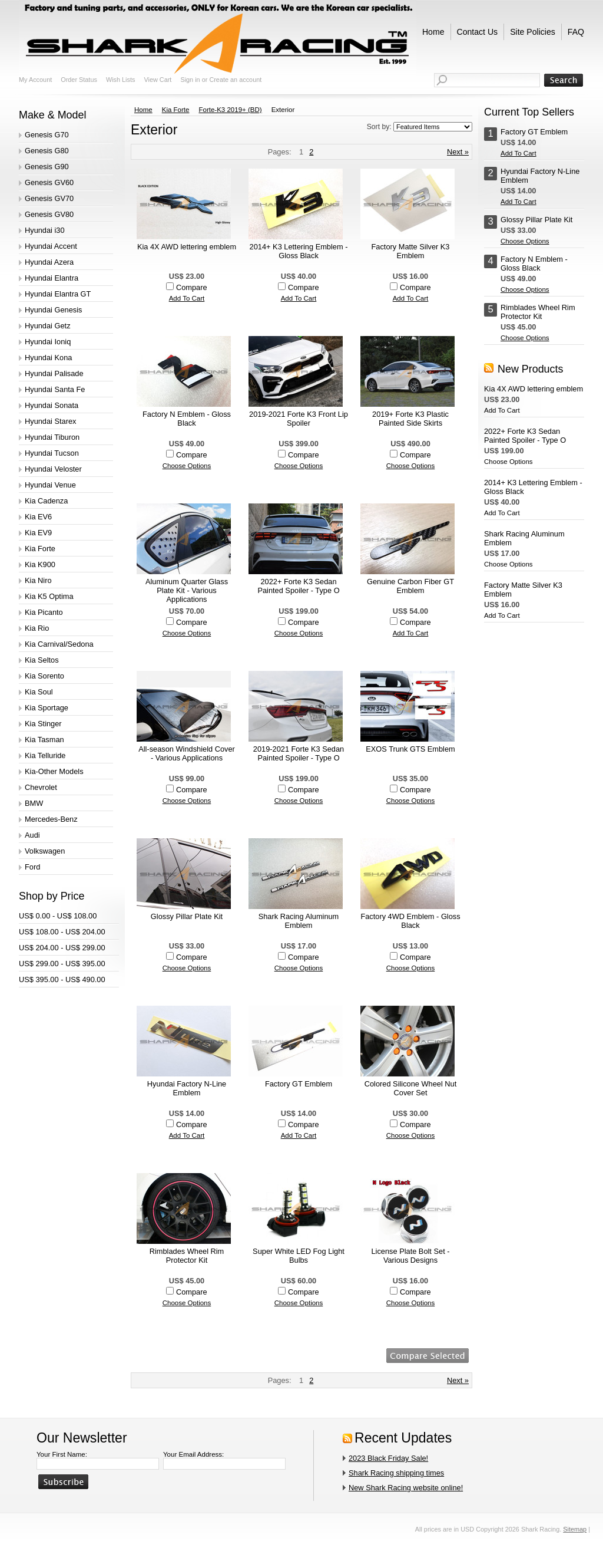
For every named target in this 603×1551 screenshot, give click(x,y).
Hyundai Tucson (52, 453)
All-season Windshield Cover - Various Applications (186, 753)
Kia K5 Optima (49, 596)
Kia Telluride (45, 755)
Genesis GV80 (49, 214)
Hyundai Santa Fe (55, 389)
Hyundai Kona (48, 357)
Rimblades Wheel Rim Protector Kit (187, 1255)
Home (143, 109)
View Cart (157, 79)
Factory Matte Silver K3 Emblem (411, 251)
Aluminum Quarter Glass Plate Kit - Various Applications (186, 590)
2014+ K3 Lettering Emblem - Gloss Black (299, 251)
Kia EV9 (38, 532)
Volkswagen (45, 851)
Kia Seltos (42, 660)
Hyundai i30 (45, 230)
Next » (458, 151)
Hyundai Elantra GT (58, 293)
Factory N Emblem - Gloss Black (187, 418)
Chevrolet (41, 787)
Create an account (235, 79)
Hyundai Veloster (53, 469)
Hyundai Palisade (54, 373)
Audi (32, 835)
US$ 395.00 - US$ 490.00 (62, 979)
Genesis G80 (47, 150)
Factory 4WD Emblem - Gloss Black (410, 921)
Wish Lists (120, 79)
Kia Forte (40, 548)
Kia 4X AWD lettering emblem (186, 246)
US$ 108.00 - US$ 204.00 (62, 931)
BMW (34, 803)
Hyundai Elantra (51, 278)
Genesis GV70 (49, 198)
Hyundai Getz (48, 325)
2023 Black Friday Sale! (388, 1458)
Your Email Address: (193, 1454)
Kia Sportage (46, 707)
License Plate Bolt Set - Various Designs (410, 1255)
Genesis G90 (47, 166)
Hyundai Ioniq (48, 341)
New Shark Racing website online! (406, 1487)
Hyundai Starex (51, 421)
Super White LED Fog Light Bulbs (298, 1255)
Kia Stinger (43, 723)
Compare (191, 287)
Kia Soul (39, 691)
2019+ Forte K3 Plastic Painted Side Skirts (410, 418)
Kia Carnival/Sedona (59, 644)
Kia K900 (40, 564)
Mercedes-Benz (51, 819)
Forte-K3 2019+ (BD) (229, 109)
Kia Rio (37, 628)
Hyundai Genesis (53, 309)
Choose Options (187, 465)
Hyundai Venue (50, 484)
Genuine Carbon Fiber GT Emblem (410, 586)
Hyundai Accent (51, 246)
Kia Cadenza (46, 500)
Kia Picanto (44, 612)
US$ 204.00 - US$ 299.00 (62, 947)
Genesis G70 (47, 134)
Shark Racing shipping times (396, 1472)
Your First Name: (62, 1454)
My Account (35, 79)
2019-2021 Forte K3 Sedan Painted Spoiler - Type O (298, 753)
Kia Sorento (44, 675)
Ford (32, 866)
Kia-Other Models (54, 771)
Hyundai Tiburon (52, 437)
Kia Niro (38, 580)
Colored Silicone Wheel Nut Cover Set (410, 1088)
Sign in (190, 79)
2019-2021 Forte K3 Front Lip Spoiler (298, 418)
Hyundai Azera (49, 262)
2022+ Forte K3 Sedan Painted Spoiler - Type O (298, 586)
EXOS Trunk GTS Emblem (410, 749)
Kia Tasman (44, 739)
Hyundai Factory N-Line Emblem (186, 1088)
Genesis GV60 (49, 182)
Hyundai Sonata (51, 405)
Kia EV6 (38, 516)
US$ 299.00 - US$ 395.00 (62, 963)
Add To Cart (187, 298)
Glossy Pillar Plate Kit (187, 916)
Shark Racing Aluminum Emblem (299, 921)
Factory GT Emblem (298, 1083)
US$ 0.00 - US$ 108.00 (58, 915)
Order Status (79, 79)
